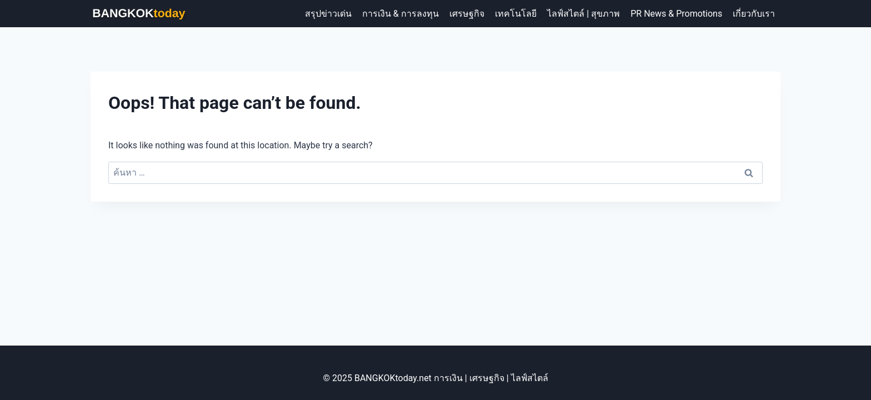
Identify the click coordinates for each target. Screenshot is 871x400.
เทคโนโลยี (516, 13)
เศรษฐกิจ (466, 13)
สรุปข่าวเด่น (328, 13)
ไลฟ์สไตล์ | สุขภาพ (583, 13)
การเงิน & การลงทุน (400, 13)
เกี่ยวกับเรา (754, 13)
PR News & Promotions (676, 13)
